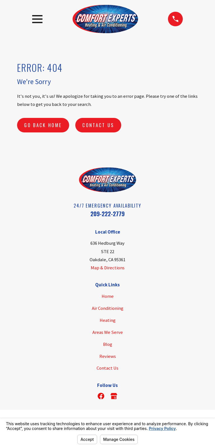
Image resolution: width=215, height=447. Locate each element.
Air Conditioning (107, 308)
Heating (108, 320)
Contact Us (98, 125)
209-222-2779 (107, 213)
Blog (107, 344)
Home (108, 296)
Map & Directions (108, 268)
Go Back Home (43, 125)
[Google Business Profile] (114, 396)
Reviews (107, 356)
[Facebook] (101, 396)
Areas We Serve (107, 332)
